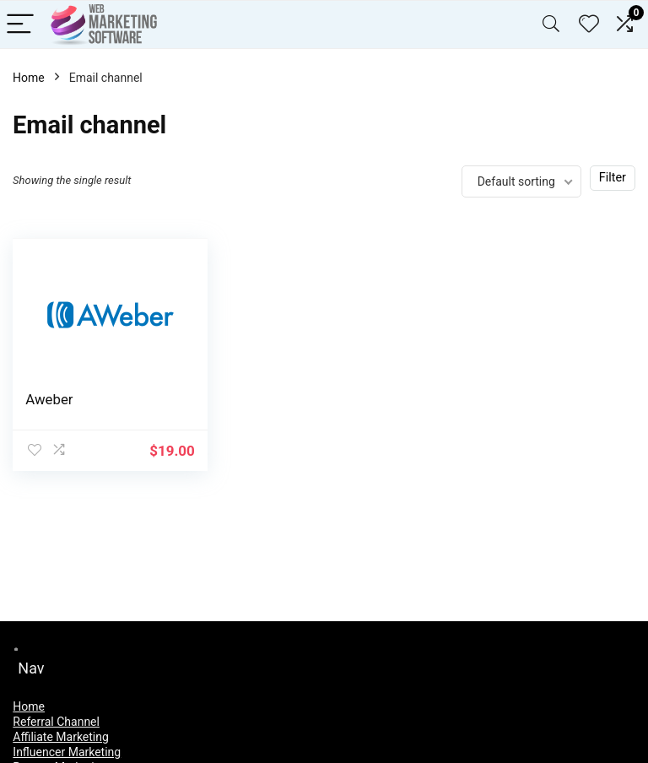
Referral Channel (56, 721)
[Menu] (20, 25)
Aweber (49, 399)
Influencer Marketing (67, 752)
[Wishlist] (589, 24)
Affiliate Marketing (61, 737)
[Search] (551, 25)
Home (29, 77)
